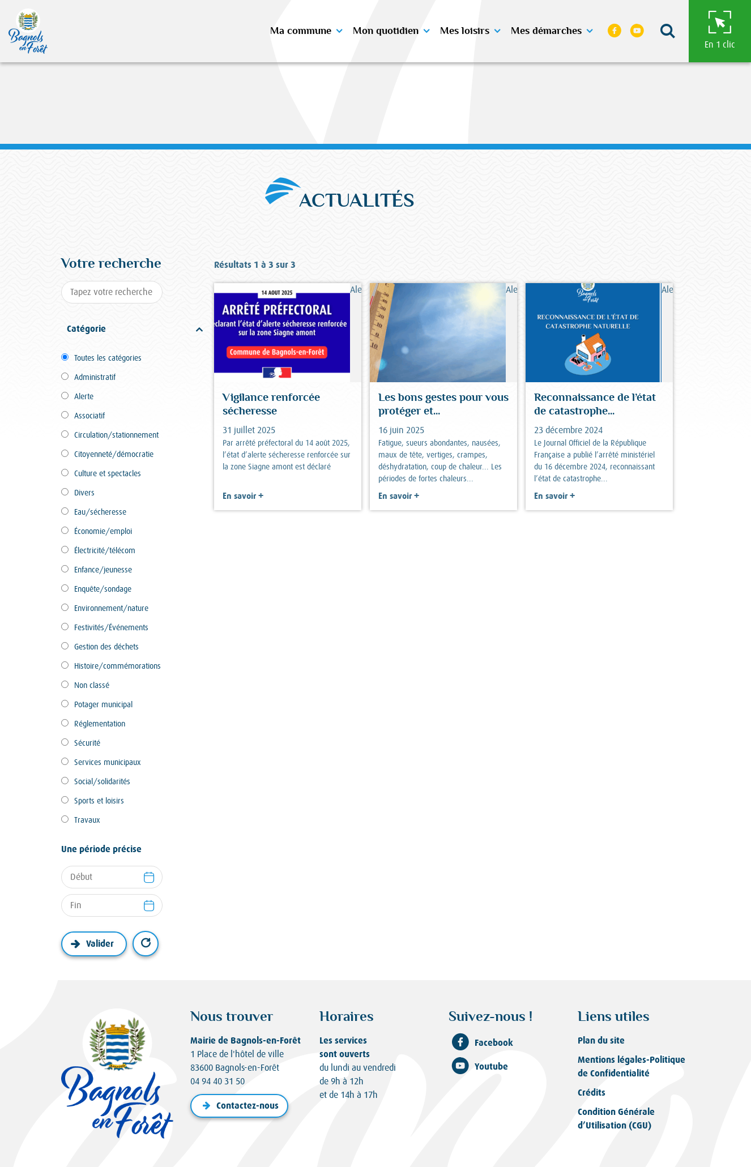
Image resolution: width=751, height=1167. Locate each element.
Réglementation (99, 723)
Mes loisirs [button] (464, 31)
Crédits (591, 1092)
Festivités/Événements (111, 627)
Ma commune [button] (300, 31)
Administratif (95, 377)
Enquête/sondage (102, 588)
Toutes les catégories (108, 357)
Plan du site (601, 1040)
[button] (667, 31)
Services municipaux (107, 762)
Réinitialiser (146, 943)
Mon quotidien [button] (386, 31)
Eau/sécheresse (100, 511)
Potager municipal (103, 704)
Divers (84, 492)
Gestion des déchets (106, 646)
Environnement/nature (111, 608)
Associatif (89, 415)
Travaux (87, 819)
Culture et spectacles (107, 473)
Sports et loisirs (99, 800)
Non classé (91, 685)
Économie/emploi (103, 531)
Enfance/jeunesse (103, 569)
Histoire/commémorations (117, 665)
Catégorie (86, 328)
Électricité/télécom (104, 550)
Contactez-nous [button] (239, 1105)
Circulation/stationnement (116, 434)
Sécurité (87, 742)
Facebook (481, 1043)
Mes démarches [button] (546, 31)
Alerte (83, 396)
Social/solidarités (102, 781)
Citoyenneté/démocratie (113, 454)
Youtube (478, 1067)
